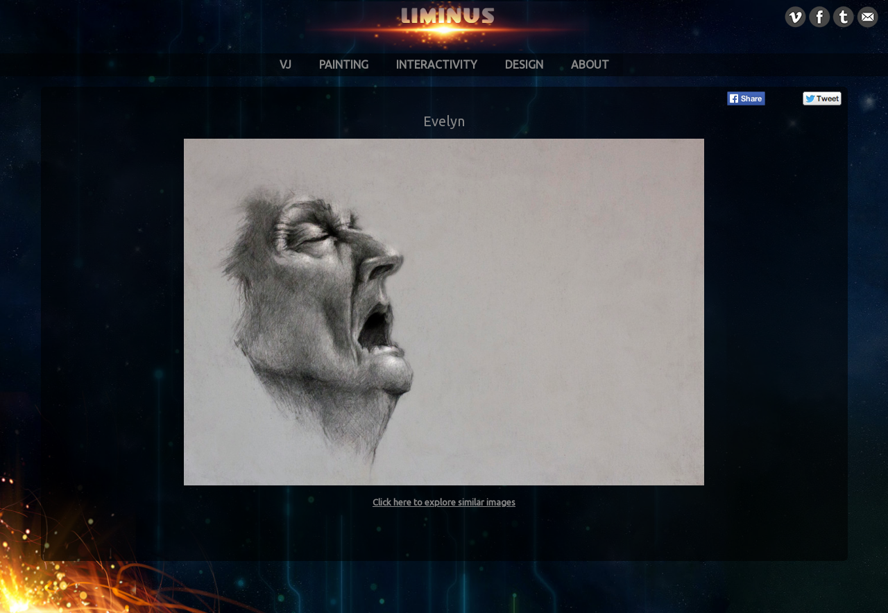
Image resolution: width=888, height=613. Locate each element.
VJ (285, 64)
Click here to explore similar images (444, 502)
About (590, 64)
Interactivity (436, 64)
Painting (343, 64)
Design (524, 64)
